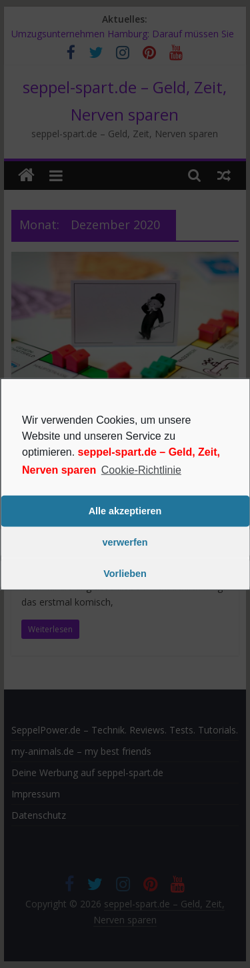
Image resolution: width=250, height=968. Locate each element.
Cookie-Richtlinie (141, 469)
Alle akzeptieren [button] (125, 511)
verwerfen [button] (125, 542)
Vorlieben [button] (125, 573)
